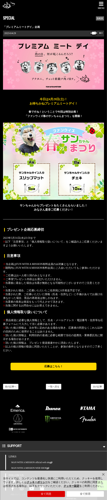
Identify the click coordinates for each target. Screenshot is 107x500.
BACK (100, 18)
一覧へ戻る (53, 386)
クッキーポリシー (37, 482)
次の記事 (97, 386)
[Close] (103, 474)
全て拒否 (85, 493)
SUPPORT (53, 446)
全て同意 (46, 493)
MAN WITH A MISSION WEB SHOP (29, 468)
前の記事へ (10, 386)
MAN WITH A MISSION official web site (30, 462)
